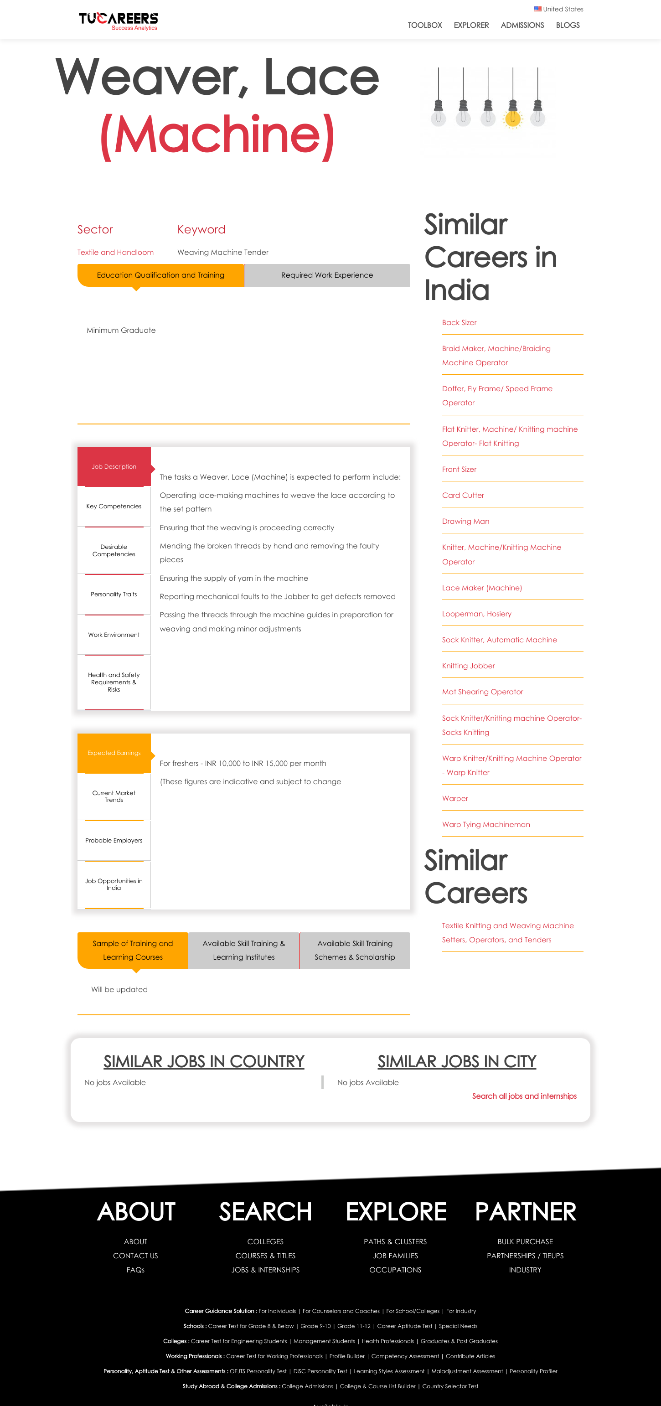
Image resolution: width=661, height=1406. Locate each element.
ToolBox (425, 25)
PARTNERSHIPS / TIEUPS (525, 1255)
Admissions (522, 25)
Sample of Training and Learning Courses (133, 950)
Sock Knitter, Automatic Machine (500, 634)
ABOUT (135, 1241)
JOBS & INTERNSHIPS (265, 1268)
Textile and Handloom (116, 252)
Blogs (568, 25)
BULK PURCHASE (525, 1241)
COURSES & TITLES (265, 1255)
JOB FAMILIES (395, 1255)
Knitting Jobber (468, 660)
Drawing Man (466, 517)
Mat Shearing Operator (483, 685)
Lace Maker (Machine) (482, 583)
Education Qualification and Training (160, 275)
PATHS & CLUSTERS (396, 1241)
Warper (455, 790)
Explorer (471, 25)
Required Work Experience (327, 275)
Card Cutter (463, 491)
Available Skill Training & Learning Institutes (243, 950)
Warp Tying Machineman (486, 816)
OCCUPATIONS (395, 1268)
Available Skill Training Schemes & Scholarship (355, 950)
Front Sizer (459, 466)
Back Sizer (459, 322)
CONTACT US (136, 1255)
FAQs (136, 1268)
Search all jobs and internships (524, 1096)
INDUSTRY (525, 1268)
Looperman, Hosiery (477, 608)
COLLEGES (265, 1241)
